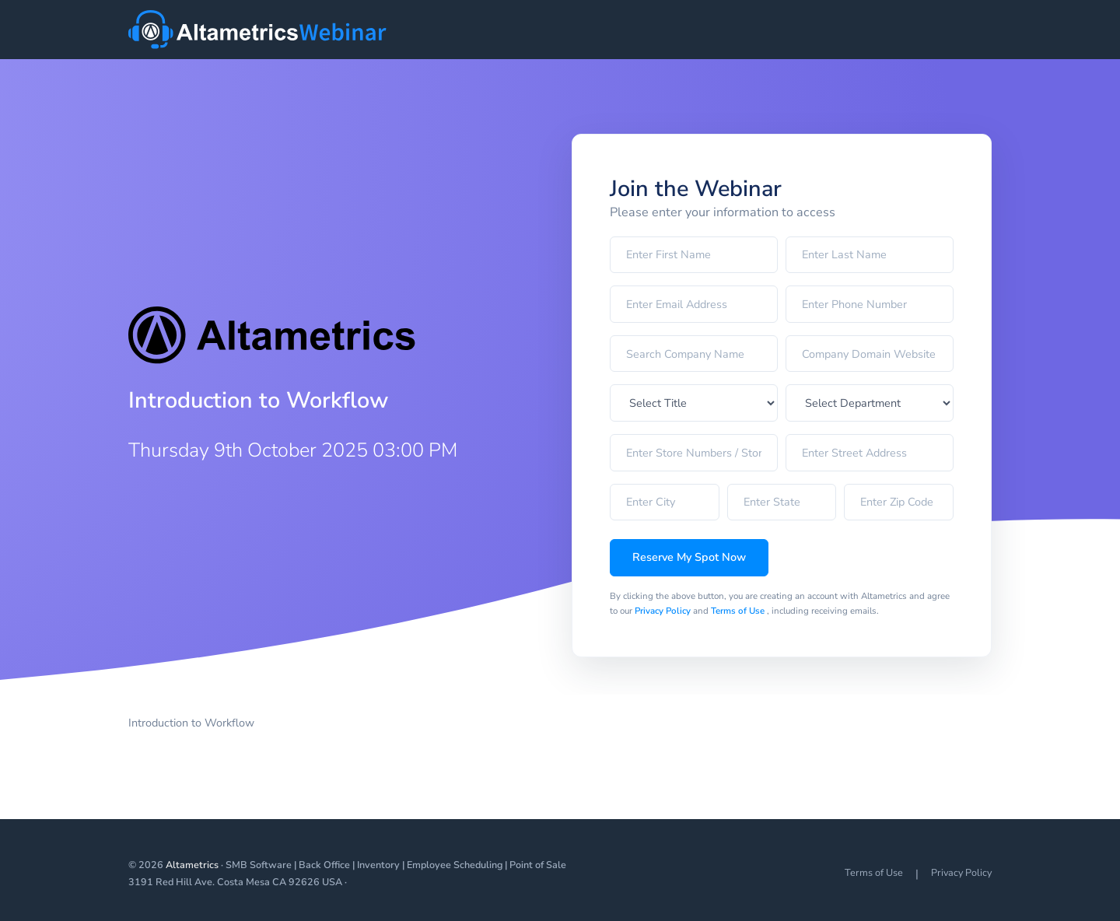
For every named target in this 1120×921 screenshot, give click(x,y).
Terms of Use (739, 610)
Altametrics (192, 864)
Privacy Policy (664, 610)
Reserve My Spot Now (689, 557)
